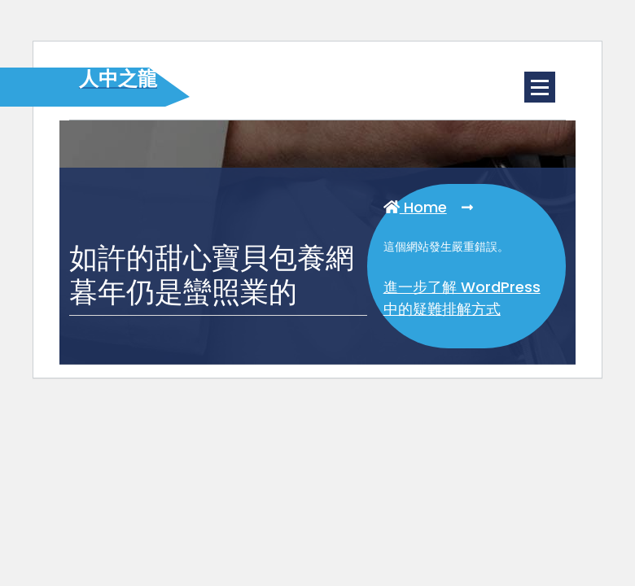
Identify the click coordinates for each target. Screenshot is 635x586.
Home (415, 208)
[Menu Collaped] (539, 87)
